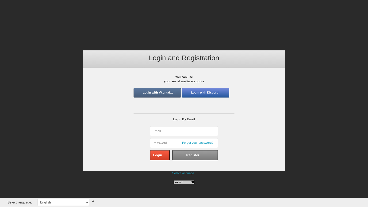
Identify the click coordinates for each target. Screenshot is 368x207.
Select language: (20, 202)
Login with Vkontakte (158, 92)
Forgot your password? (197, 142)
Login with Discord (204, 92)
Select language (183, 173)
